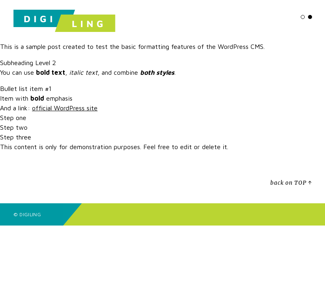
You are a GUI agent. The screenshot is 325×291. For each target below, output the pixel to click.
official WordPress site (65, 108)
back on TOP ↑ (291, 182)
